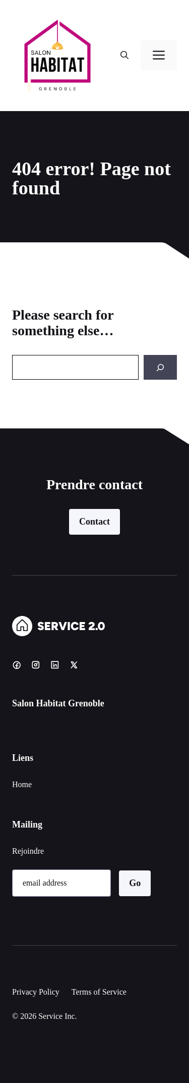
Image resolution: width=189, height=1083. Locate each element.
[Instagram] (35, 664)
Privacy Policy (35, 992)
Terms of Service (99, 992)
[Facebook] (16, 664)
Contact (94, 522)
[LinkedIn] (54, 664)
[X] (74, 664)
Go (135, 883)
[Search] (160, 367)
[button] (124, 55)
